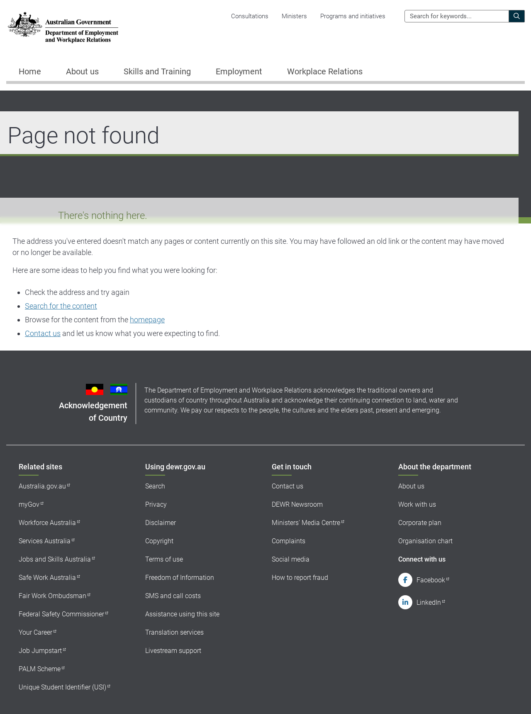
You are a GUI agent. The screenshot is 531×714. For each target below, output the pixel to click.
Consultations (249, 16)
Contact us (43, 333)
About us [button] (82, 71)
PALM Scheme (40, 669)
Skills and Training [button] (157, 71)
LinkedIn (429, 602)
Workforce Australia (47, 523)
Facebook (431, 580)
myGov (29, 504)
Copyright (159, 541)
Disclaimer (160, 523)
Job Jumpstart (40, 651)
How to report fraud (300, 578)
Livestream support (173, 651)
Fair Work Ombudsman (52, 596)
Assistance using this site (182, 614)
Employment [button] (239, 71)
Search (155, 486)
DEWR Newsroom (297, 504)
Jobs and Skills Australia (55, 559)
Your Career (35, 632)
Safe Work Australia (47, 578)
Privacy (156, 504)
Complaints (288, 541)
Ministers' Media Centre (306, 523)
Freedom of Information (179, 578)
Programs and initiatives (352, 16)
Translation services (174, 632)
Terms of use (164, 559)
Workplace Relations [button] (325, 71)
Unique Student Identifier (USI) (62, 687)
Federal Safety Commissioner (61, 614)
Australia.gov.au (42, 486)
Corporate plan (419, 523)
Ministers (294, 16)
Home (30, 71)
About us (411, 486)
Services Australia (45, 541)
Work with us (417, 504)
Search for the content (61, 306)
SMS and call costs (173, 596)
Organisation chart (425, 541)
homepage (147, 319)
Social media (290, 559)
